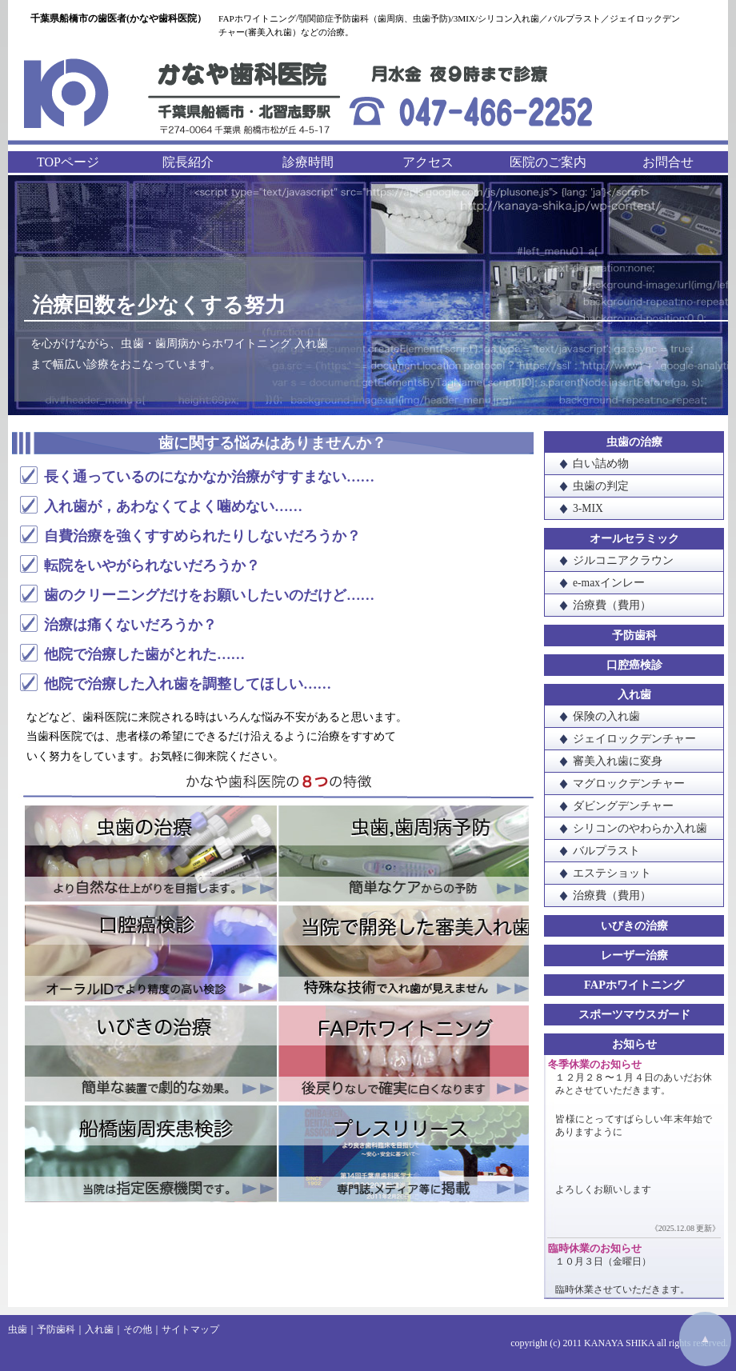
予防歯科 (634, 635)
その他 (137, 1329)
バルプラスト (606, 851)
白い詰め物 (601, 464)
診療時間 (308, 162)
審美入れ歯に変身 (617, 761)
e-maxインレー (609, 583)
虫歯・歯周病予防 (403, 855)
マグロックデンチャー (629, 783)
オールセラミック (634, 538)
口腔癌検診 (151, 954)
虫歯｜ (22, 1329)
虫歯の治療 (151, 855)
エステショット (612, 873)
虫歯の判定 (601, 486)
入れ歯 (634, 694)
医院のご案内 (548, 162)
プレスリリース (403, 1152)
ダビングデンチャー (623, 806)
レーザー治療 (634, 955)
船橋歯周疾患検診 (151, 1152)
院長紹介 (188, 162)
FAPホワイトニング (403, 1053)
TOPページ (68, 162)
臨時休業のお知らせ (595, 1248)
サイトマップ (190, 1329)
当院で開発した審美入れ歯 (403, 954)
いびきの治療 (151, 1053)
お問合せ (668, 162)
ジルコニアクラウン (623, 560)
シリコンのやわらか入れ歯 (640, 828)
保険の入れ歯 (606, 716)
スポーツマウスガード (634, 1014)
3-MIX (588, 508)
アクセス (428, 162)
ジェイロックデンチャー (634, 739)
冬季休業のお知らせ (595, 1064)
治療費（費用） (612, 605)
